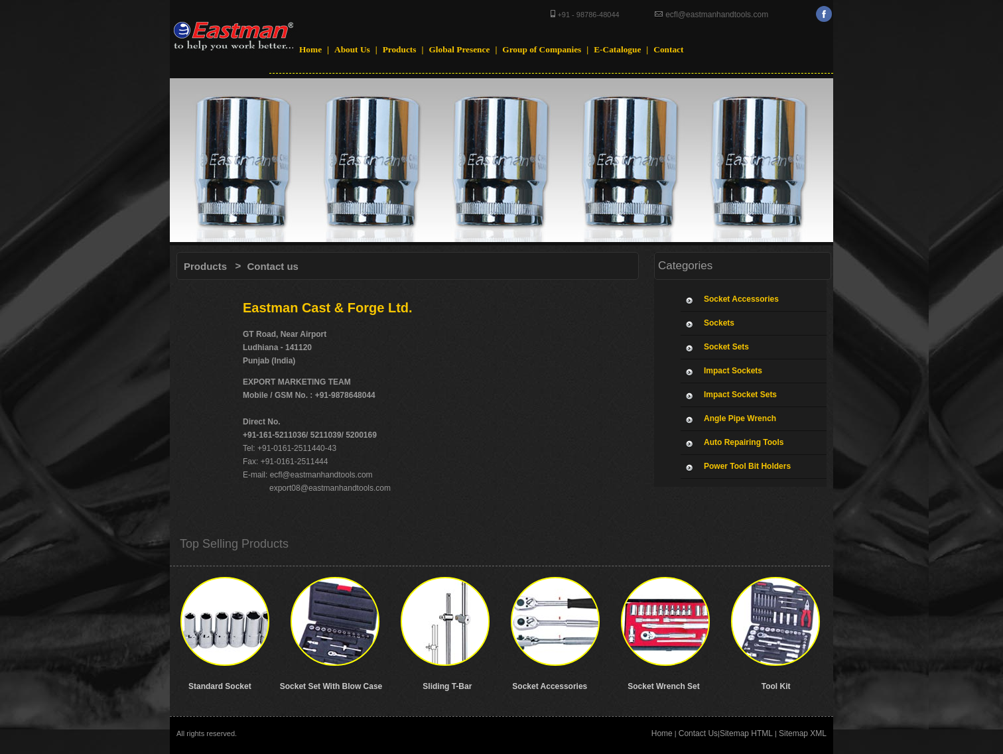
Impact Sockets (733, 370)
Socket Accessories (741, 299)
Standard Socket (219, 686)
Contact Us (698, 733)
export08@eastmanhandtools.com (329, 488)
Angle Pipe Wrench (740, 418)
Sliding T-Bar (447, 686)
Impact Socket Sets (740, 394)
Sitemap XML (803, 733)
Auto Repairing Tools (743, 442)
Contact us (273, 266)
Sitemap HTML (746, 733)
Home (662, 733)
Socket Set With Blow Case (331, 686)
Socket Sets (726, 346)
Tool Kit (776, 686)
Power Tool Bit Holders (747, 466)
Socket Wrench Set (663, 686)
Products (205, 266)
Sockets (719, 323)
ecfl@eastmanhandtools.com (715, 14)
